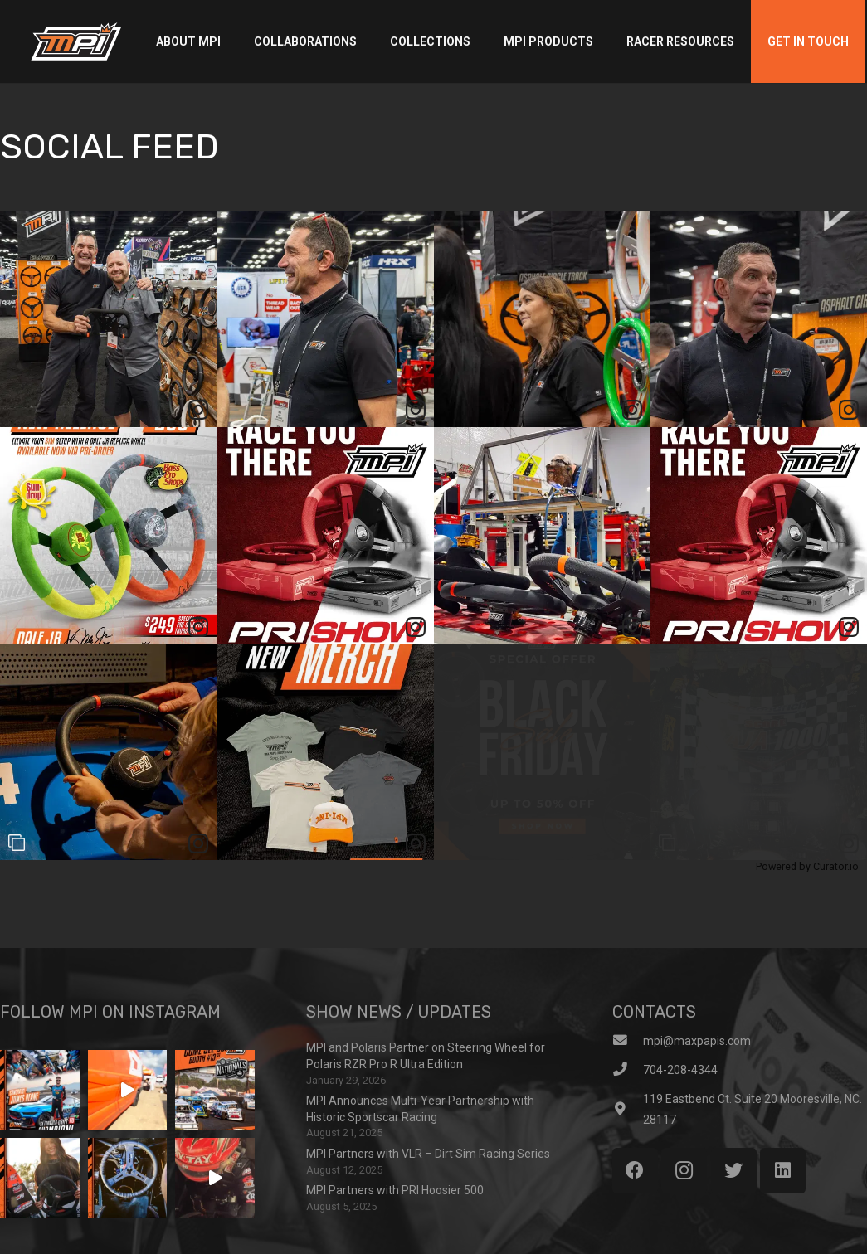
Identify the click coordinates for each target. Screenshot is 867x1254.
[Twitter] (734, 1170)
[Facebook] (635, 1170)
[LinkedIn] (783, 1170)
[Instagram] (684, 1170)
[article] (108, 319)
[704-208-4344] (627, 1070)
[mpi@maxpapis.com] (627, 1041)
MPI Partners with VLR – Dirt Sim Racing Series (428, 1153)
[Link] (76, 41)
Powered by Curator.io (807, 866)
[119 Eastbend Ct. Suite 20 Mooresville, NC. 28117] (627, 1110)
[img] (108, 319)
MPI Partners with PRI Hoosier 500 (395, 1190)
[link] (198, 410)
